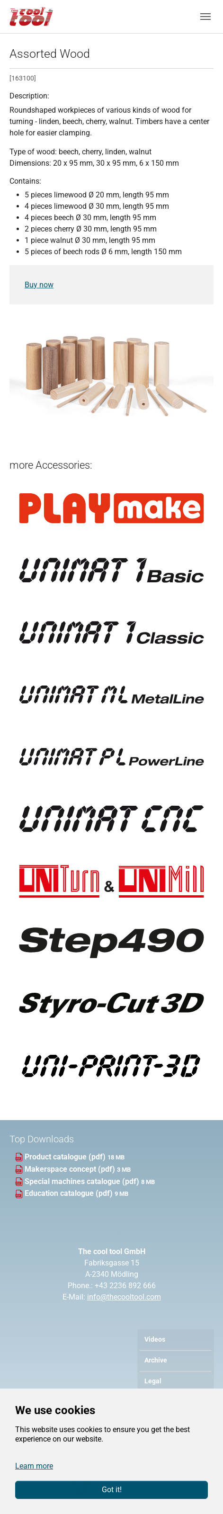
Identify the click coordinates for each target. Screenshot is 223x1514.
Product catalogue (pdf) (66, 1156)
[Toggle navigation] (205, 17)
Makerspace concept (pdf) (71, 1169)
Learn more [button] (34, 1465)
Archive (155, 1360)
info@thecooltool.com (124, 1296)
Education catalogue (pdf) (70, 1193)
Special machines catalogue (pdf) (83, 1181)
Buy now (39, 284)
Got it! (112, 1489)
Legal (152, 1381)
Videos (154, 1340)
